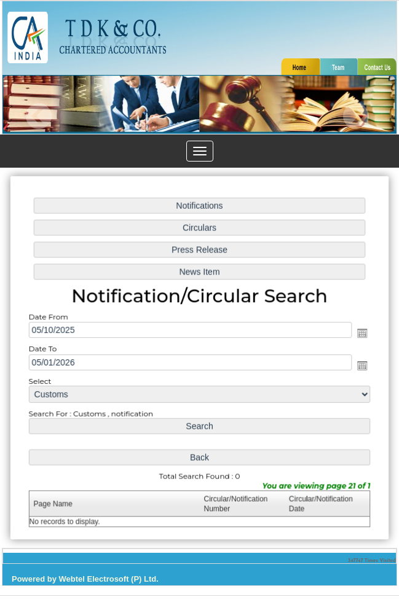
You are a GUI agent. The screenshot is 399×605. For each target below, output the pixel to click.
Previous (39, 116)
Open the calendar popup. (359, 333)
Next (355, 116)
